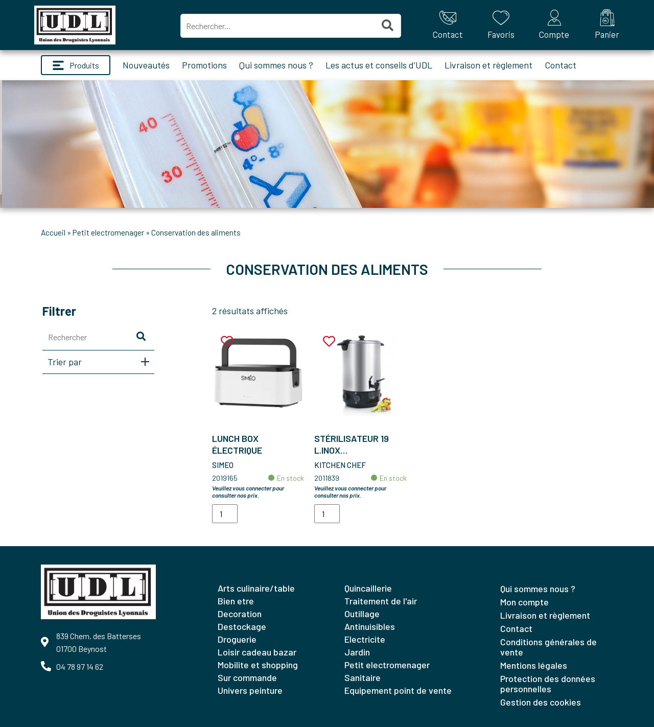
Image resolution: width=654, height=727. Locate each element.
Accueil (53, 232)
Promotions (204, 65)
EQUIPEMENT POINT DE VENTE (398, 690)
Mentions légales (533, 665)
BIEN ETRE (236, 600)
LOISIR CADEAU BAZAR (257, 652)
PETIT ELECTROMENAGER (108, 232)
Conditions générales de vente (548, 647)
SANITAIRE (362, 677)
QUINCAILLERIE (368, 588)
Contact (560, 65)
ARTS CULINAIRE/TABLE (256, 588)
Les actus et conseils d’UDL (378, 65)
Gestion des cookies (540, 702)
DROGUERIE (237, 639)
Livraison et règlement (488, 65)
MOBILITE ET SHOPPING (258, 664)
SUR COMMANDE (247, 677)
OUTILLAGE (362, 613)
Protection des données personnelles (547, 683)
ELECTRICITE (364, 639)
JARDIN (357, 652)
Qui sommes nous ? (276, 65)
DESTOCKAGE (242, 626)
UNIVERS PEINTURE (250, 690)
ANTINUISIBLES (369, 626)
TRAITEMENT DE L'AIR (380, 600)
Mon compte (524, 601)
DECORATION (240, 613)
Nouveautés (146, 65)
